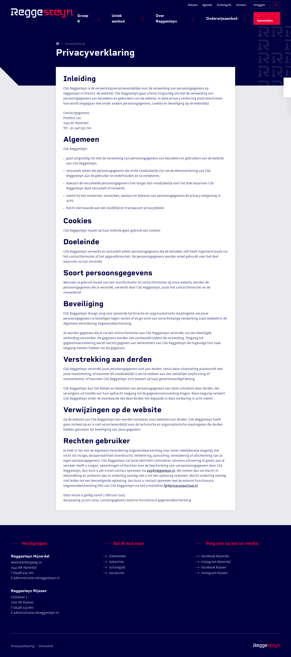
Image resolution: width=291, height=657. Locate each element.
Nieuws (193, 6)
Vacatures (116, 573)
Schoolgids (224, 6)
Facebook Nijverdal (215, 556)
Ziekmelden (117, 556)
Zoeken (276, 6)
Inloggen (259, 6)
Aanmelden (268, 17)
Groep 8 (115, 17)
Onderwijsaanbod (226, 17)
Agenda (207, 6)
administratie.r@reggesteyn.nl (36, 613)
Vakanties (116, 562)
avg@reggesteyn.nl (161, 470)
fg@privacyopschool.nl (181, 486)
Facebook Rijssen (213, 567)
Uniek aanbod (145, 17)
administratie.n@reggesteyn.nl (37, 578)
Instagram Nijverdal (216, 562)
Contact (241, 6)
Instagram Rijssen (214, 573)
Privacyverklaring (75, 43)
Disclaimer (46, 646)
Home (57, 43)
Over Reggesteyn (183, 17)
